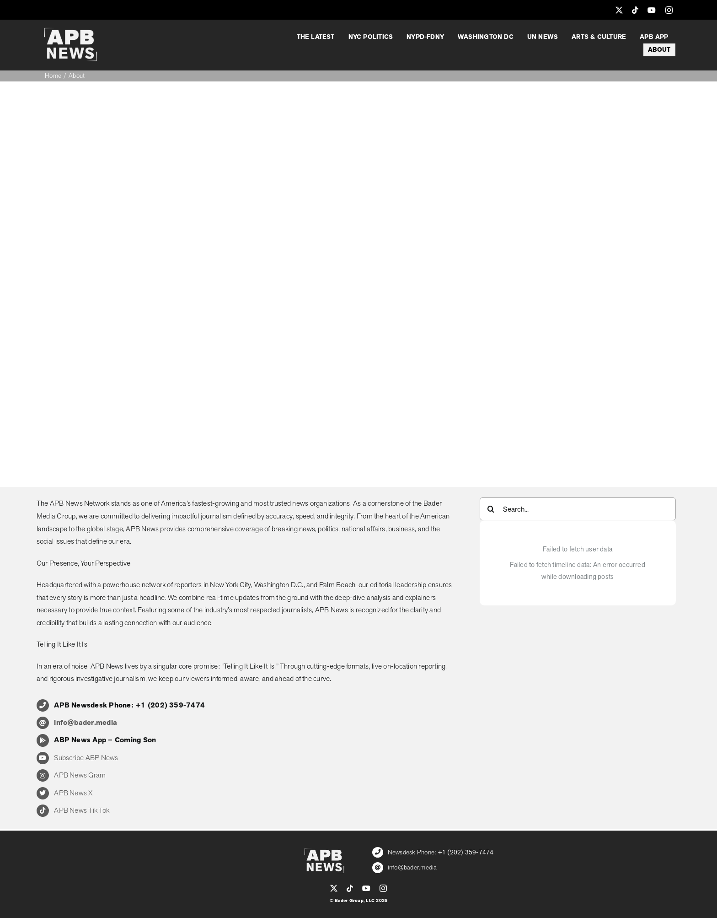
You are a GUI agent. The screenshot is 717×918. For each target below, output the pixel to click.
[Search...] (578, 508)
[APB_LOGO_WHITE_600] (70, 31)
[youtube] (651, 10)
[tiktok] (635, 10)
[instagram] (669, 10)
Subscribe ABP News (86, 758)
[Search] (491, 508)
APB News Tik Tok (81, 810)
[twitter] (619, 10)
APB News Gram (80, 775)
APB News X (73, 793)
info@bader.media (412, 867)
